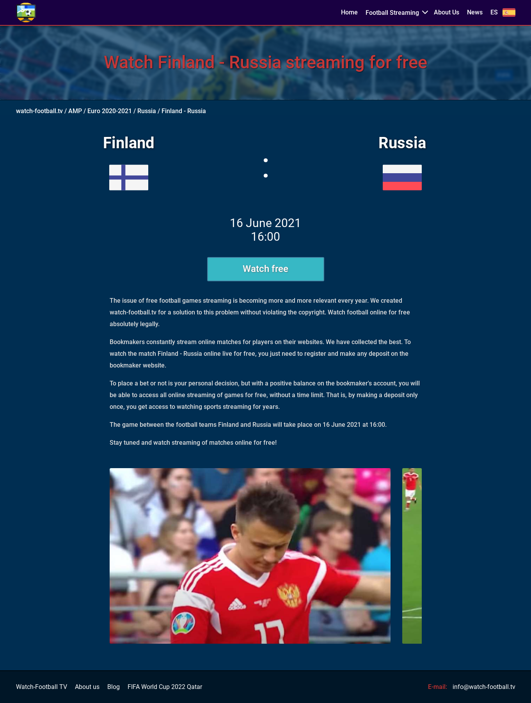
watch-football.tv (39, 111)
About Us (446, 12)
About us (87, 687)
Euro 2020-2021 (109, 111)
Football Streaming (392, 12)
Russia (146, 111)
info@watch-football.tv (484, 687)
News (475, 12)
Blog (113, 687)
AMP (75, 111)
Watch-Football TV (41, 687)
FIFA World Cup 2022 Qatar (165, 687)
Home (349, 12)
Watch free (265, 268)
